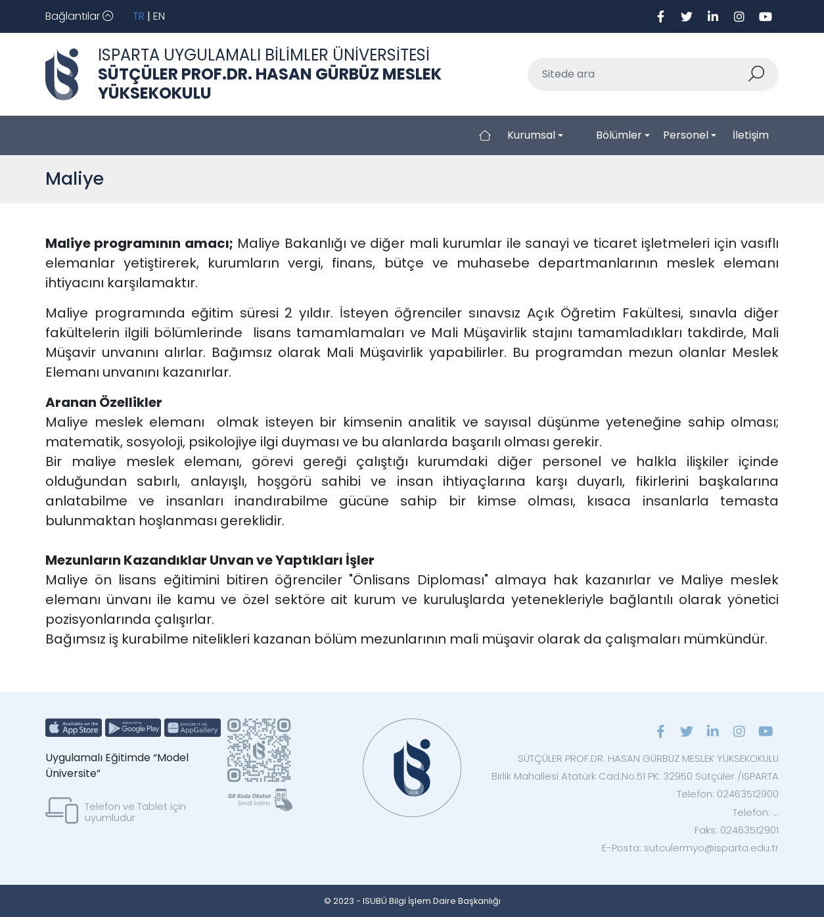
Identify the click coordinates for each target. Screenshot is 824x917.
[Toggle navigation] (79, 16)
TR (139, 16)
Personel (685, 135)
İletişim (751, 135)
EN (159, 16)
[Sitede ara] (637, 74)
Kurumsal (531, 135)
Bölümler (619, 135)
